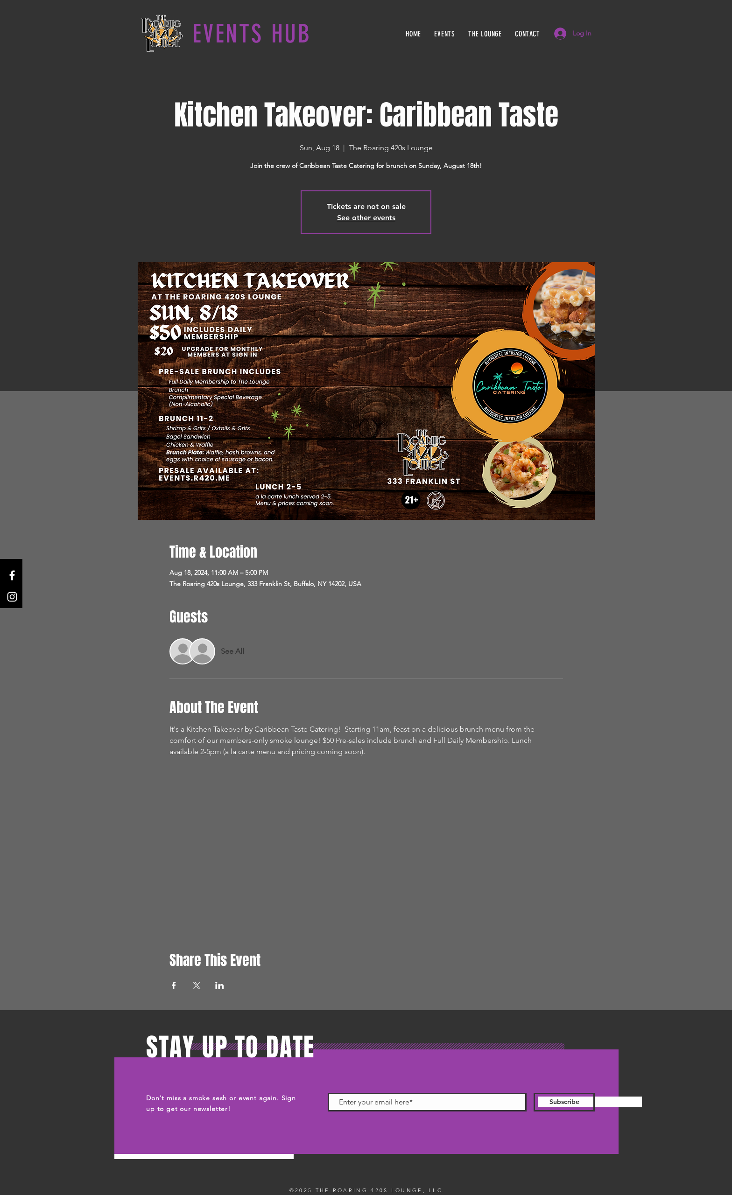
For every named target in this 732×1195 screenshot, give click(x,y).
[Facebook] (12, 575)
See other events (366, 217)
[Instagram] (12, 596)
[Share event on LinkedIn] (219, 985)
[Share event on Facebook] (173, 985)
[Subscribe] (564, 1102)
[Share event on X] (196, 985)
